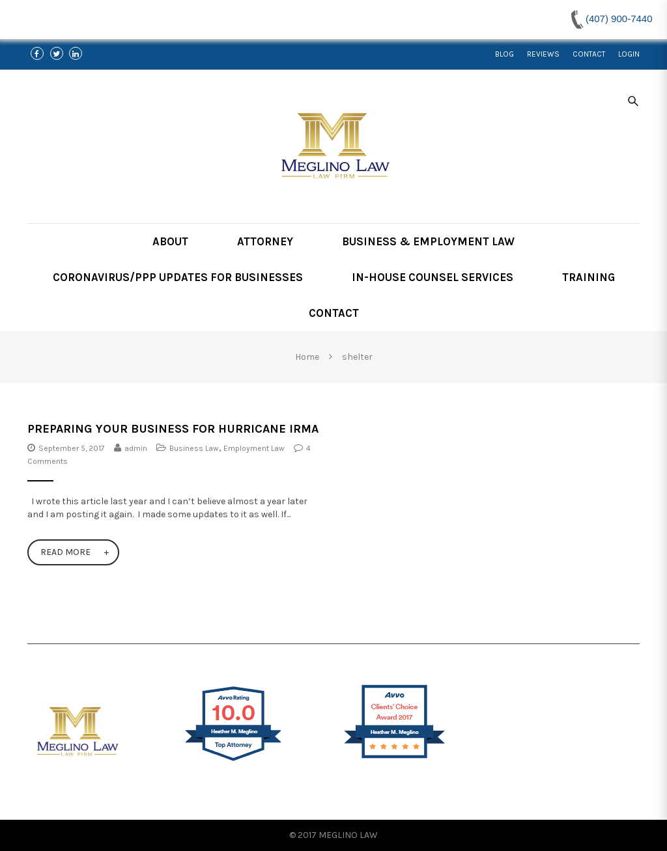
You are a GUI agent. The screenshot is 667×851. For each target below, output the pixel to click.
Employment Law (254, 448)
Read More (65, 552)
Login (629, 54)
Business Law (194, 448)
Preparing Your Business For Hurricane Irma (173, 429)
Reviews (543, 54)
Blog (504, 54)
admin (135, 448)
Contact (589, 54)
